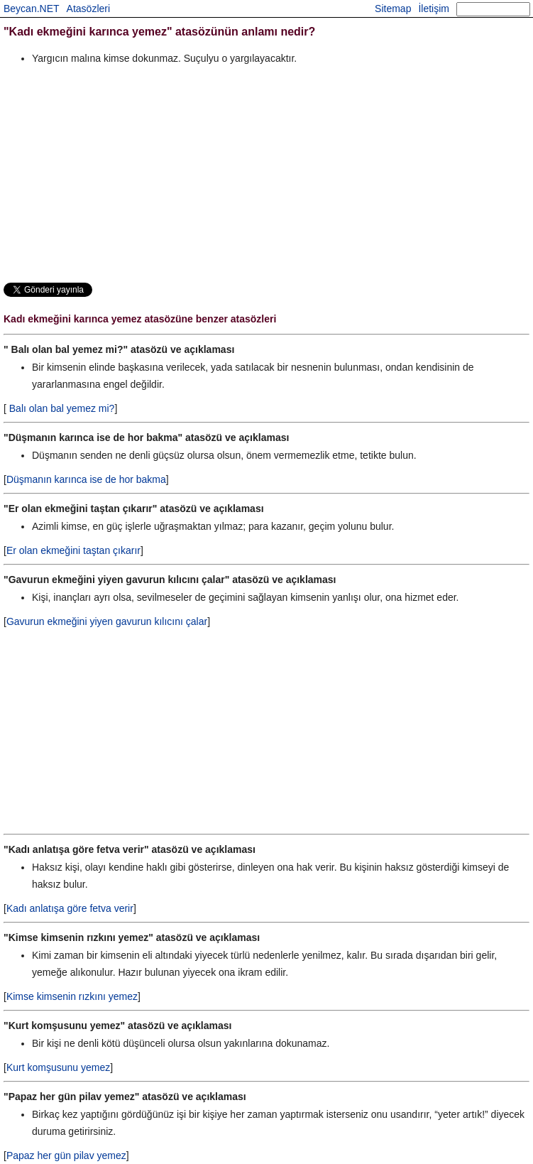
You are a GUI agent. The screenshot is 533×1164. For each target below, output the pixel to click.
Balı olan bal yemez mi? (60, 408)
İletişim (433, 8)
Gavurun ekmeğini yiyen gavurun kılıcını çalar (106, 621)
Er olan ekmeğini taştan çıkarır (73, 550)
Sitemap (393, 8)
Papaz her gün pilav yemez (66, 1155)
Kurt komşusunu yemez (58, 1067)
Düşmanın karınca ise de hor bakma (86, 479)
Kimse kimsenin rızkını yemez (72, 996)
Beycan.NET (32, 8)
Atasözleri (88, 8)
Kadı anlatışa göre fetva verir (69, 908)
